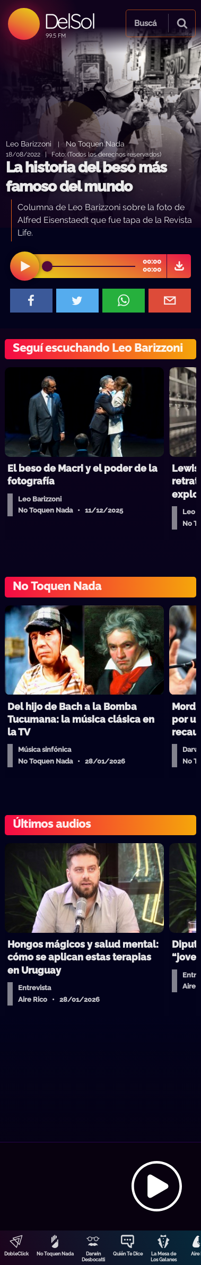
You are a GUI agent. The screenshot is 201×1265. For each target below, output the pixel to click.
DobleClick (16, 1254)
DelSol (69, 21)
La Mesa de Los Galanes (164, 1256)
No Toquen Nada (55, 1254)
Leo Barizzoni (28, 143)
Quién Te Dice (128, 1254)
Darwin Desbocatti (93, 1256)
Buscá (145, 23)
